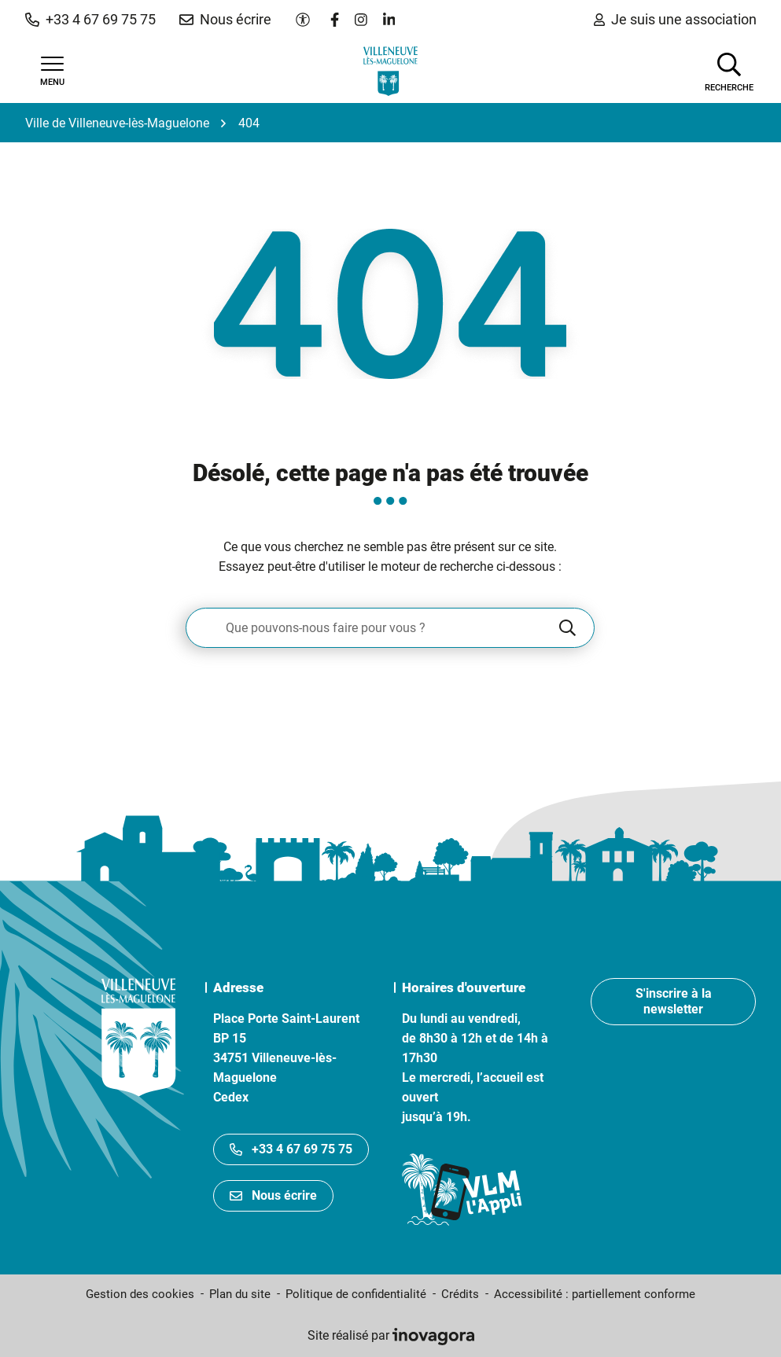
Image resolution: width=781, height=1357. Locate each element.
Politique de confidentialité (356, 1294)
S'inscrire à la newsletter (673, 1001)
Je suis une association (675, 19)
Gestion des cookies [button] (140, 1294)
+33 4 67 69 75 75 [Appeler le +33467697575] (291, 1149)
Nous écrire (273, 1195)
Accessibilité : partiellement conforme (594, 1294)
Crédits (460, 1294)
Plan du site (240, 1294)
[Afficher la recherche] (729, 70)
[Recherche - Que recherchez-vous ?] (371, 628)
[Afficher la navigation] (52, 71)
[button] (90, 19)
